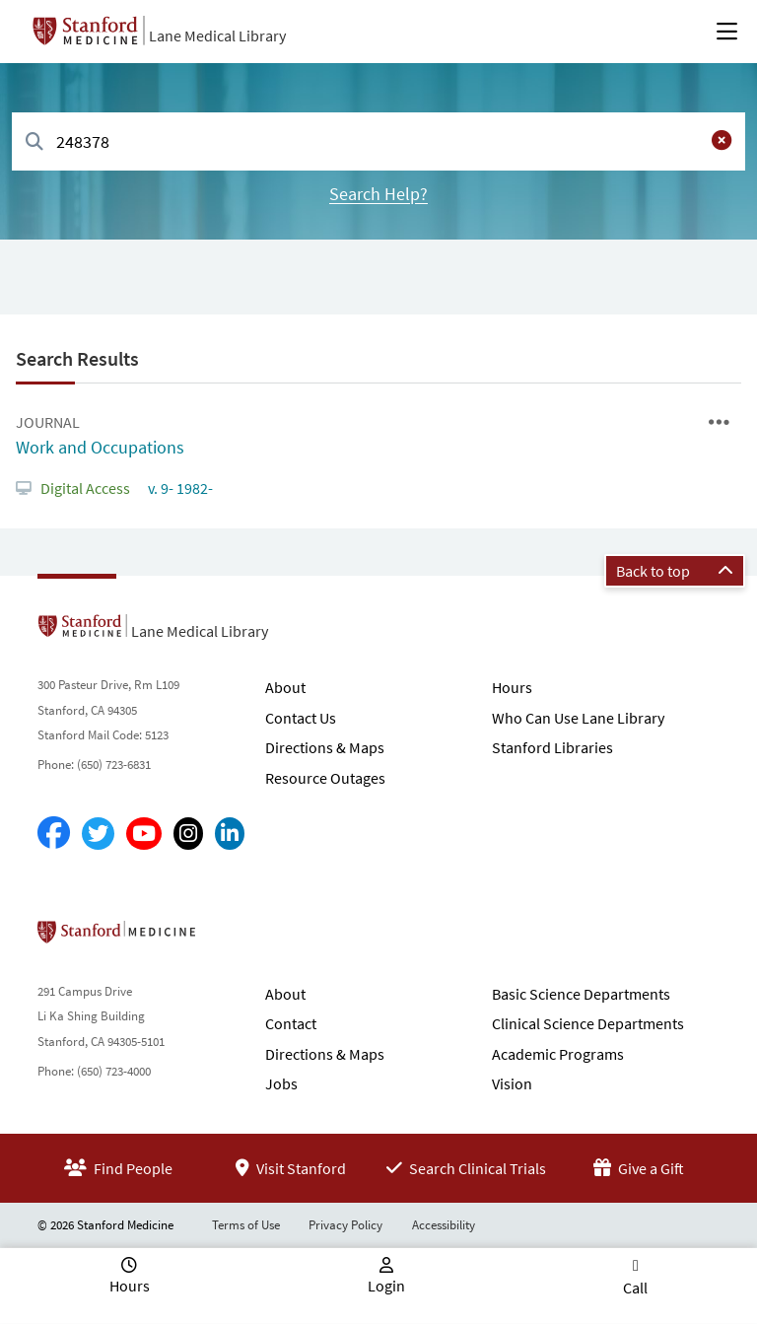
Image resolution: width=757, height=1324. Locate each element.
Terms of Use (246, 1225)
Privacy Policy (345, 1225)
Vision (512, 1083)
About (285, 687)
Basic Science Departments (581, 994)
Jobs (281, 1083)
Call (635, 1287)
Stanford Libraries (552, 747)
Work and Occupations (100, 447)
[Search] (34, 142)
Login (386, 1285)
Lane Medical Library (217, 35)
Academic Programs (558, 1054)
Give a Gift (638, 1168)
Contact (290, 1023)
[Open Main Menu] (727, 31)
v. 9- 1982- (179, 488)
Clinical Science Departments (588, 1023)
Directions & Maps (324, 747)
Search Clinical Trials (466, 1168)
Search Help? (378, 193)
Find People (118, 1168)
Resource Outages (325, 778)
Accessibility (443, 1225)
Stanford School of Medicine (230, 937)
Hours (512, 687)
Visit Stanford (291, 1168)
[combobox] (378, 141)
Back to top (674, 571)
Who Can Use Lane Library (578, 718)
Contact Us (300, 718)
